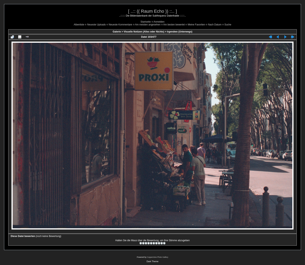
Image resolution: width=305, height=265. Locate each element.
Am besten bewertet (174, 24)
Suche (227, 24)
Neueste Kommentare (120, 24)
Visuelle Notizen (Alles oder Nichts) (144, 31)
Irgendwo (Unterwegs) (179, 31)
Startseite (146, 21)
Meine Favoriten (196, 24)
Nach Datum (215, 24)
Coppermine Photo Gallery (157, 257)
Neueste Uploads (96, 24)
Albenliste (79, 24)
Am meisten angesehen (147, 24)
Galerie (117, 31)
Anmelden (159, 21)
